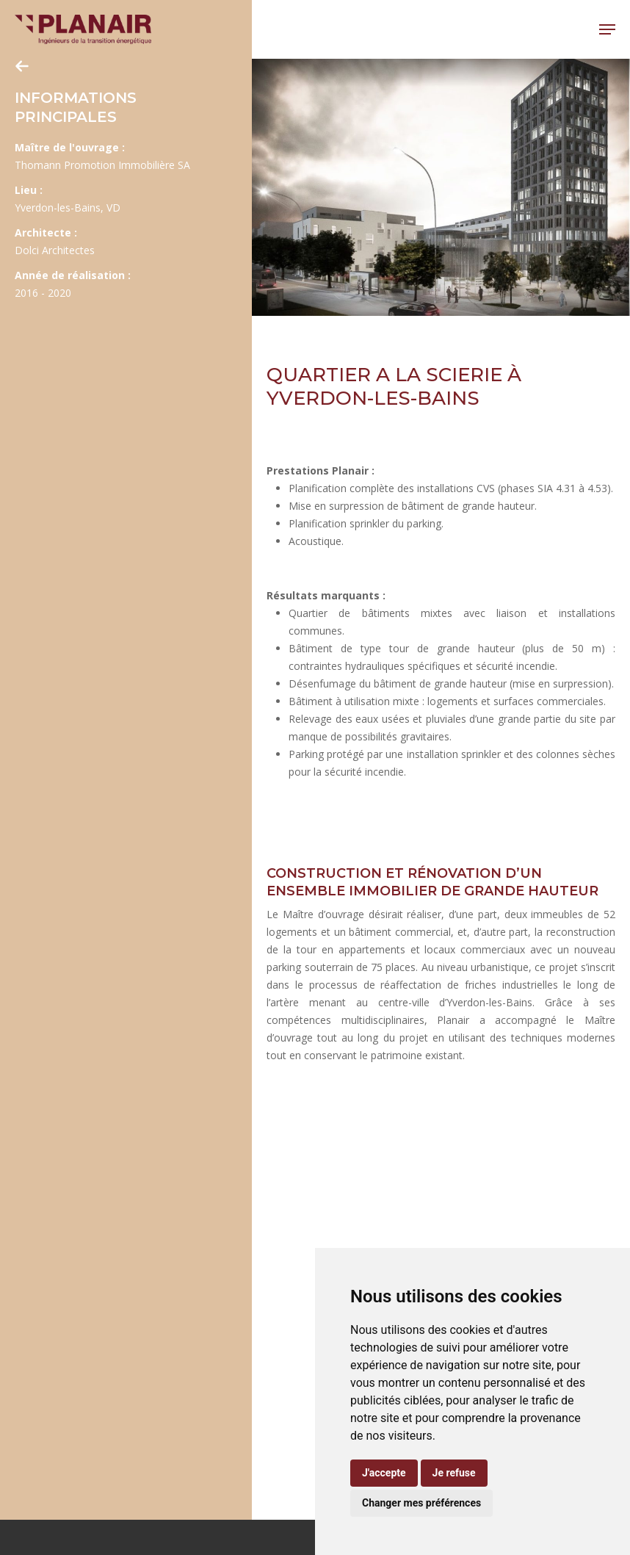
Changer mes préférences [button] (421, 1503)
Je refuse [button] (454, 1473)
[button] (607, 29)
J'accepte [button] (384, 1473)
